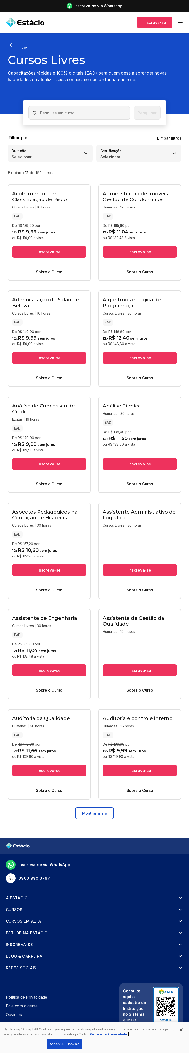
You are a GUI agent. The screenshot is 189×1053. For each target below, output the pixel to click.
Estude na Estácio (27, 933)
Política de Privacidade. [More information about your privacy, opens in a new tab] (109, 1034)
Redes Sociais (21, 968)
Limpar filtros (169, 138)
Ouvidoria (14, 1014)
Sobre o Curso (49, 271)
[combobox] (83, 112)
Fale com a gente (22, 1005)
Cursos (14, 909)
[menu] (180, 22)
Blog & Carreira (24, 956)
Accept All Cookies (65, 1044)
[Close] (181, 1030)
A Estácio (17, 898)
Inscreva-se (154, 22)
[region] (94, 1037)
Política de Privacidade (26, 997)
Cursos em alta (23, 921)
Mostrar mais (94, 813)
